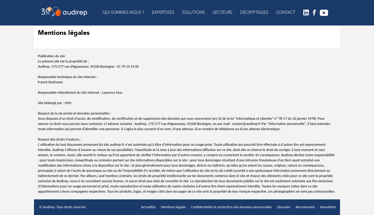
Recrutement (305, 207)
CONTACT (285, 13)
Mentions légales (173, 207)
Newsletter (328, 207)
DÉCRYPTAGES (254, 13)
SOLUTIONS (193, 13)
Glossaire (283, 207)
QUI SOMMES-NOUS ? (123, 13)
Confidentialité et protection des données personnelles (231, 207)
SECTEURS (222, 13)
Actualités (148, 207)
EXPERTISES (163, 13)
